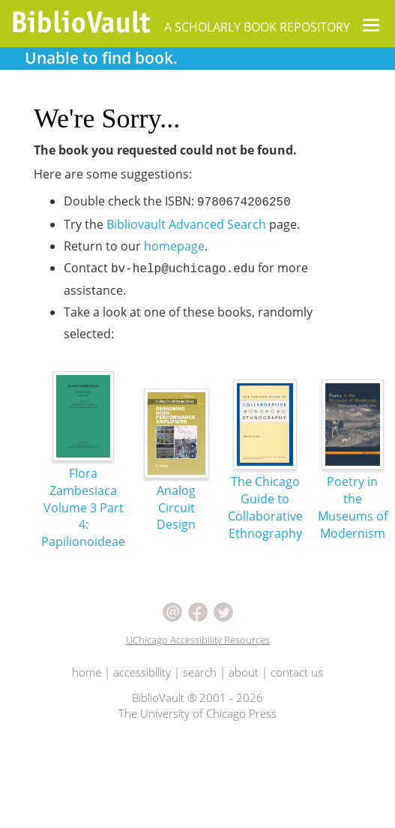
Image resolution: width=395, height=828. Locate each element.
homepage (174, 246)
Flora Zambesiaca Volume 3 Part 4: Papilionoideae (83, 478)
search (200, 672)
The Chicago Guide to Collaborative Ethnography (265, 479)
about (244, 672)
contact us (297, 672)
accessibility (142, 672)
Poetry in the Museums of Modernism (353, 479)
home (86, 672)
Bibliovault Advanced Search (186, 224)
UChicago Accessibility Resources (198, 639)
